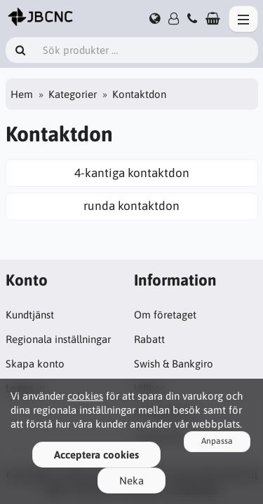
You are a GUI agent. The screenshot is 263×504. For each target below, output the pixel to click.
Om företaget (165, 315)
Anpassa (217, 441)
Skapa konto (35, 364)
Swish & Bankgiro (173, 364)
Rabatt (149, 339)
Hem (22, 94)
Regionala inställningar (58, 339)
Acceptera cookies (96, 455)
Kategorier (72, 94)
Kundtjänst (30, 315)
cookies (85, 396)
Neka (131, 480)
